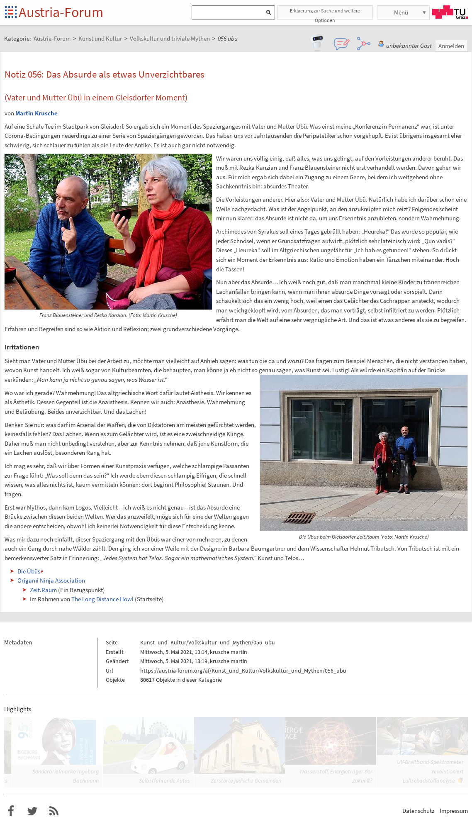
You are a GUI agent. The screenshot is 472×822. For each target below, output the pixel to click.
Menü (401, 12)
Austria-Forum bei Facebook (10, 811)
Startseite (11, 12)
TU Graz (450, 12)
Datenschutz (418, 811)
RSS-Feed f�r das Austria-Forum (54, 811)
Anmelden (451, 46)
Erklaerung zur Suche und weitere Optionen (325, 13)
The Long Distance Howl (102, 599)
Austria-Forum (61, 12)
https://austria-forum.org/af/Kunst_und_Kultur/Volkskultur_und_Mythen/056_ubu (243, 670)
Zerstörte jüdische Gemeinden (246, 780)
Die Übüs (28, 571)
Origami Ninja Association (51, 580)
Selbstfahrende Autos (164, 780)
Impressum (454, 811)
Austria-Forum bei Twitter (32, 811)
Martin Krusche (36, 113)
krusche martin (228, 652)
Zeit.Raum (43, 590)
